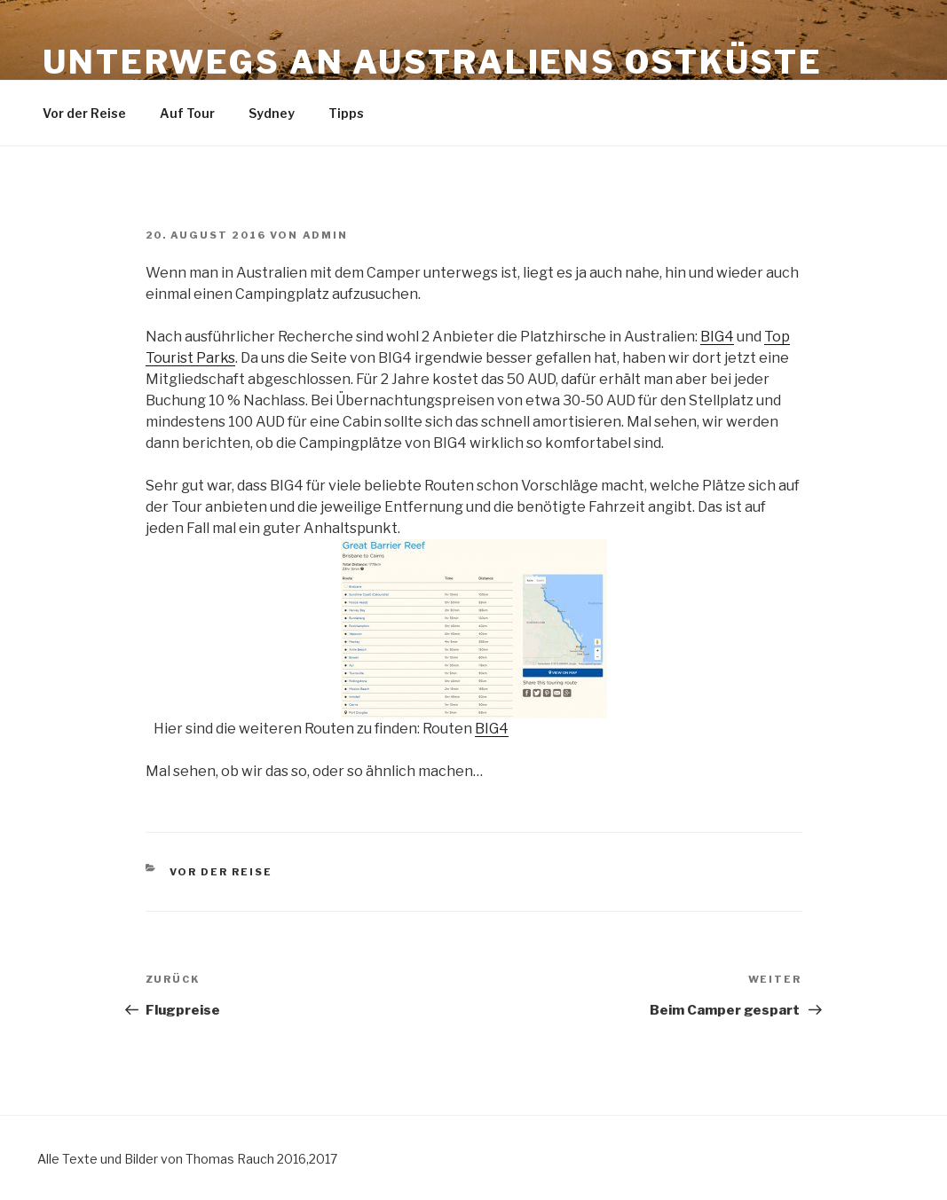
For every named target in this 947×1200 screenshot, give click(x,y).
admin (326, 235)
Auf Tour (187, 113)
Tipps (346, 113)
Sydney (272, 113)
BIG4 (717, 336)
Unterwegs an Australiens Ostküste (433, 62)
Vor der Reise (84, 113)
